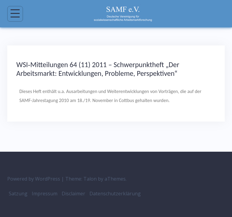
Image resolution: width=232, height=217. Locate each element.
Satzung (18, 193)
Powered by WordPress (33, 178)
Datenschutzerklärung (115, 193)
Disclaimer (73, 193)
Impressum (44, 193)
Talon (90, 178)
